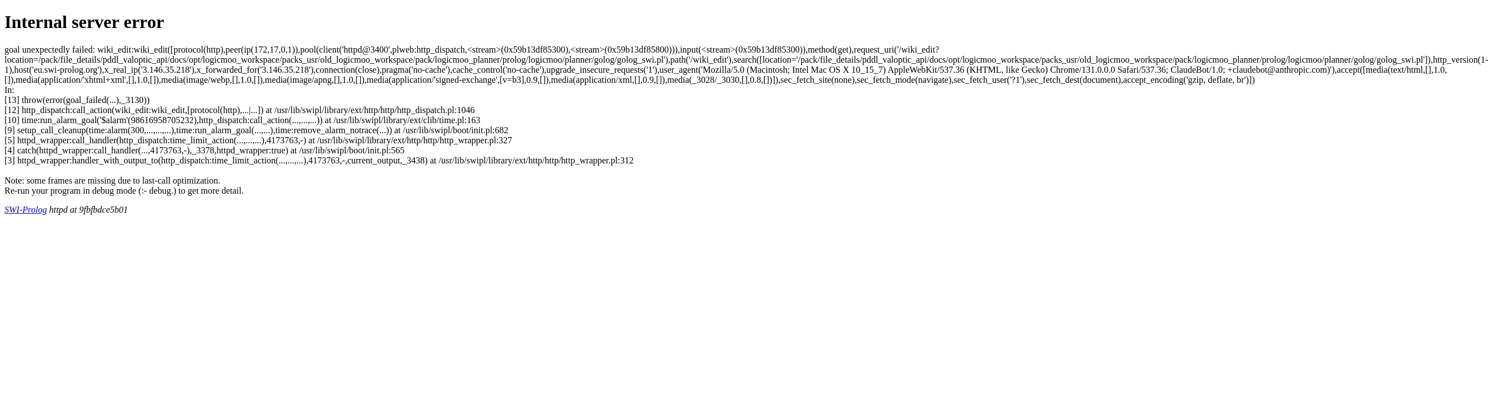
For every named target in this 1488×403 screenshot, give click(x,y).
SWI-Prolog (25, 209)
